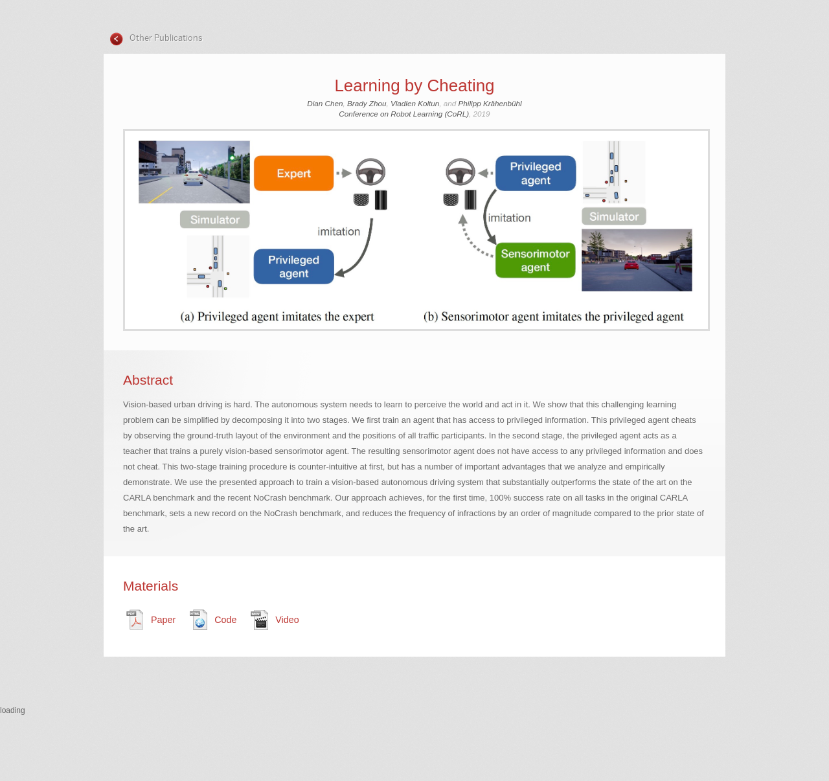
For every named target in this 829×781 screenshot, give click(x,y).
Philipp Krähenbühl (490, 103)
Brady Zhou (366, 103)
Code (225, 620)
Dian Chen (325, 103)
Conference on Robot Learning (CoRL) (404, 113)
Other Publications (165, 38)
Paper (163, 620)
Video (287, 620)
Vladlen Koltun (415, 103)
